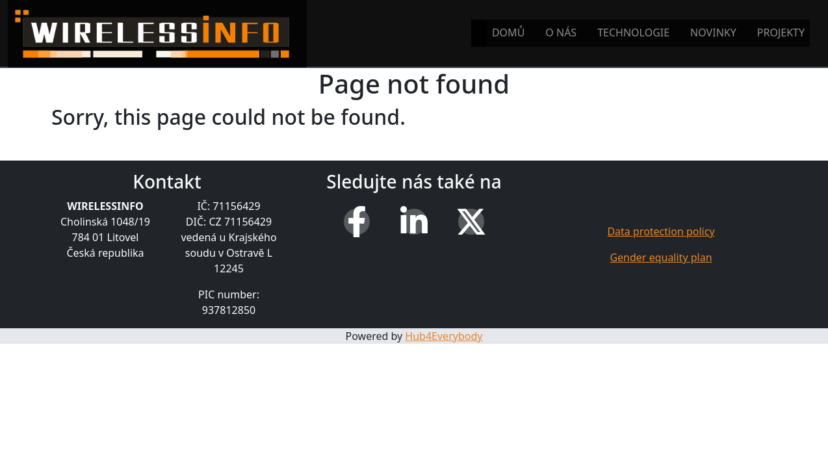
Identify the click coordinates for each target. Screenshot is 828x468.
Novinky (713, 32)
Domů (508, 32)
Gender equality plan (661, 257)
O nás (560, 32)
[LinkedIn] (414, 222)
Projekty (781, 32)
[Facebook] (357, 222)
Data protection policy (660, 231)
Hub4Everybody (443, 336)
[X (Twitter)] (471, 222)
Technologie (633, 32)
